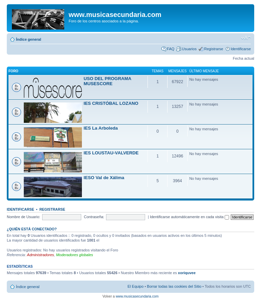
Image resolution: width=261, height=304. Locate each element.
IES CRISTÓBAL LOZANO (111, 103)
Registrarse (213, 49)
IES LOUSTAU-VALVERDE (111, 152)
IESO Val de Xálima (104, 177)
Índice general (28, 39)
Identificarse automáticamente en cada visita (189, 217)
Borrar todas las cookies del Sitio (174, 286)
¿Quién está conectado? (32, 229)
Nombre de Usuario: (23, 217)
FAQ (170, 49)
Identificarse (241, 49)
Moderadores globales (74, 255)
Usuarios (189, 49)
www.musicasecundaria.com (137, 296)
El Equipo (135, 286)
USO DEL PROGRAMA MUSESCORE (107, 81)
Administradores (40, 255)
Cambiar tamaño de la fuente (246, 38)
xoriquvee (187, 273)
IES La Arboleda (101, 128)
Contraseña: (94, 217)
